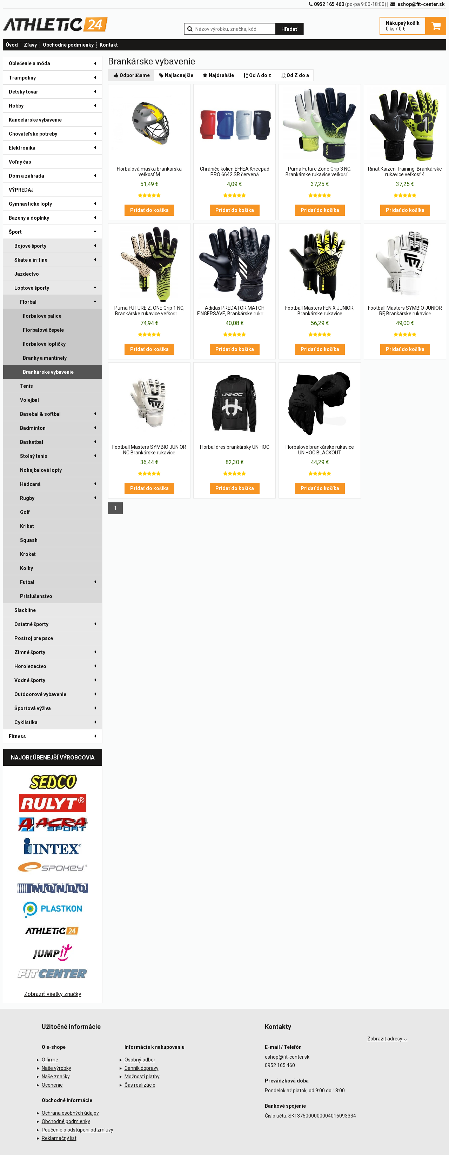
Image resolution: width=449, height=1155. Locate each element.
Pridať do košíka (149, 210)
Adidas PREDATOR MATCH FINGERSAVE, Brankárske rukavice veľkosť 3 (234, 311)
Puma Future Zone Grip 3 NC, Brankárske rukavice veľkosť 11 (320, 171)
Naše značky (56, 1076)
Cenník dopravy (142, 1068)
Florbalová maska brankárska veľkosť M (149, 171)
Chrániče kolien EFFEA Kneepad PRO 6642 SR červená (234, 171)
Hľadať (289, 29)
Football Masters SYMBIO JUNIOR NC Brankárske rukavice (149, 449)
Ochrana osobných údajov (70, 1113)
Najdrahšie (218, 75)
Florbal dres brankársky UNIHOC (234, 447)
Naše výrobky (56, 1068)
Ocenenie (52, 1085)
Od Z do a (294, 75)
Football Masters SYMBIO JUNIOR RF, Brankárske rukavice (405, 310)
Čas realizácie (140, 1085)
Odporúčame (131, 75)
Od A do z (257, 75)
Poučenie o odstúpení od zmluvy (77, 1130)
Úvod (12, 45)
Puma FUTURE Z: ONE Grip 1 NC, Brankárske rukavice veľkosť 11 (149, 310)
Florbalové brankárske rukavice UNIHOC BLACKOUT (320, 449)
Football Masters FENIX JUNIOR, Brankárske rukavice (320, 310)
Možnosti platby (142, 1076)
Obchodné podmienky (68, 45)
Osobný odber (140, 1060)
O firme (50, 1060)
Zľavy (30, 45)
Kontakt (109, 45)
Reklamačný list (59, 1138)
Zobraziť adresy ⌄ (387, 1038)
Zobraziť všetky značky (52, 994)
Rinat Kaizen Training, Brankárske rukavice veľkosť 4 (405, 171)
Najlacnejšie (176, 75)
